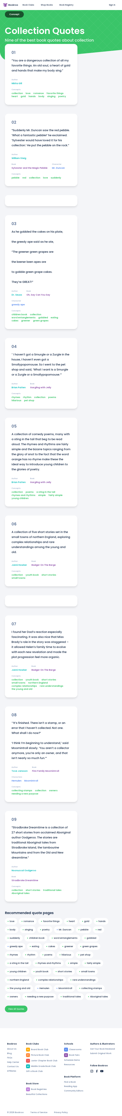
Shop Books (47, 4)
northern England (38, 682)
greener (25, 320)
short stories (49, 574)
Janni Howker (19, 565)
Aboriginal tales (21, 893)
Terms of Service (38, 1112)
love (28, 93)
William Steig (19, 158)
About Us (11, 1048)
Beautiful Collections (36, 1094)
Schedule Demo (72, 1060)
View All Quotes (16, 1009)
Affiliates (11, 1071)
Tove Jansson (20, 771)
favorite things (55, 93)
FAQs (9, 1057)
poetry (62, 96)
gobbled (43, 317)
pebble (15, 177)
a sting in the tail (45, 492)
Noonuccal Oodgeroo (24, 870)
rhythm (27, 397)
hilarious (16, 400)
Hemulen (16, 780)
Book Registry (66, 4)
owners (53, 790)
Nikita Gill (17, 83)
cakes (15, 320)
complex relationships (24, 686)
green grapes (40, 320)
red (24, 177)
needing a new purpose (25, 793)
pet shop (29, 400)
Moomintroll (31, 780)
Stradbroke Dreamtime (25, 880)
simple (42, 495)
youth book (32, 574)
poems (52, 397)
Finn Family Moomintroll (45, 771)
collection (17, 93)
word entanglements (24, 317)
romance (38, 93)
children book (19, 314)
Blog (9, 1053)
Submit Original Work (100, 1053)
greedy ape (18, 304)
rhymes (16, 397)
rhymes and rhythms (23, 495)
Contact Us (13, 1066)
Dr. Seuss (17, 294)
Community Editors (73, 1090)
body (41, 96)
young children (20, 498)
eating (54, 317)
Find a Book (70, 1082)
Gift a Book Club (34, 1071)
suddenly (56, 177)
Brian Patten (19, 387)
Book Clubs (28, 4)
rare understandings (51, 686)
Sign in (112, 4)
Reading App (70, 1086)
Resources (69, 1064)
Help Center (13, 1062)
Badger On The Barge (43, 565)
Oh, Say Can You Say (38, 294)
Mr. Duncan (58, 168)
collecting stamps (22, 790)
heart (15, 96)
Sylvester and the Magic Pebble (29, 168)
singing (51, 96)
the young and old (22, 689)
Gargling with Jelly (40, 387)
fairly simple (55, 495)
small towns (18, 578)
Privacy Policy (61, 1112)
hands (32, 96)
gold (23, 96)
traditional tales (52, 890)
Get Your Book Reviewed (102, 1048)
